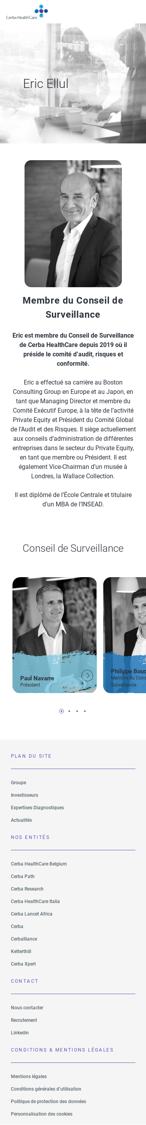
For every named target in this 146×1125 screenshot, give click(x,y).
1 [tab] (61, 711)
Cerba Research (27, 889)
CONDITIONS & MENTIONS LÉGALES (62, 1050)
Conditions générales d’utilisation (46, 1089)
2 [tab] (69, 711)
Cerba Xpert (23, 964)
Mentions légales (29, 1076)
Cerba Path (23, 876)
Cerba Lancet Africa (32, 914)
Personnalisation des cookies (41, 1114)
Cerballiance (24, 939)
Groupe (18, 782)
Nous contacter (27, 1008)
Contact (25, 981)
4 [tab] (85, 711)
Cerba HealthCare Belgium (39, 864)
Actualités (21, 820)
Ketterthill (21, 951)
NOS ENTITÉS (30, 837)
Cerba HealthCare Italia (35, 901)
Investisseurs (24, 795)
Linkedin (20, 1033)
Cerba (17, 926)
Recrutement (24, 1020)
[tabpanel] (54, 633)
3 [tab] (77, 711)
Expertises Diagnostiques (37, 807)
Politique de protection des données (48, 1101)
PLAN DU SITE (31, 756)
